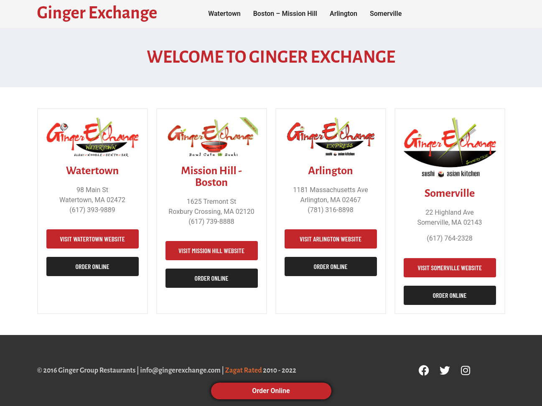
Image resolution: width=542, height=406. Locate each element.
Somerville (386, 14)
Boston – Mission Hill (285, 14)
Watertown (224, 14)
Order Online (271, 391)
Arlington (343, 14)
